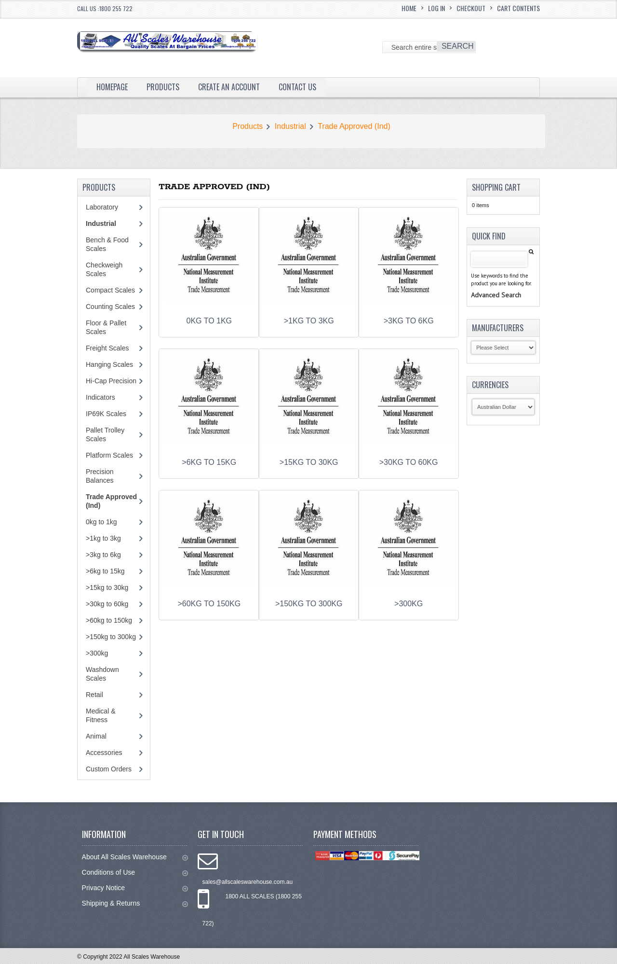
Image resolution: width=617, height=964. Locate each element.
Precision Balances (100, 476)
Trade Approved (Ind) (354, 126)
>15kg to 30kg (107, 587)
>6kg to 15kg (105, 571)
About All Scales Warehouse (135, 857)
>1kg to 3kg (103, 538)
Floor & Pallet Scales (106, 327)
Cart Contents (518, 8)
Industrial (290, 126)
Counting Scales (110, 306)
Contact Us (297, 87)
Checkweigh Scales (104, 269)
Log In (436, 8)
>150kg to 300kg (111, 637)
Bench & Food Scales (107, 244)
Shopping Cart (496, 187)
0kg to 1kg (101, 522)
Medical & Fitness (100, 715)
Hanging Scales (109, 364)
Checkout (470, 8)
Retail (94, 695)
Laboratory (102, 207)
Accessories (104, 752)
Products (163, 87)
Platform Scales (109, 455)
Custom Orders (109, 769)
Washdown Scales (102, 674)
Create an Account (229, 87)
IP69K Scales (106, 414)
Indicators (100, 397)
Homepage (112, 87)
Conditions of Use (135, 872)
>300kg (97, 653)
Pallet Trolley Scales (105, 434)
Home (409, 8)
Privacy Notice (135, 888)
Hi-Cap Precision (111, 381)
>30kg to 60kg (107, 604)
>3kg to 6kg (103, 555)
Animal (96, 736)
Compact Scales (110, 290)
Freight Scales (107, 348)
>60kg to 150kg (109, 620)
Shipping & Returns (135, 903)
